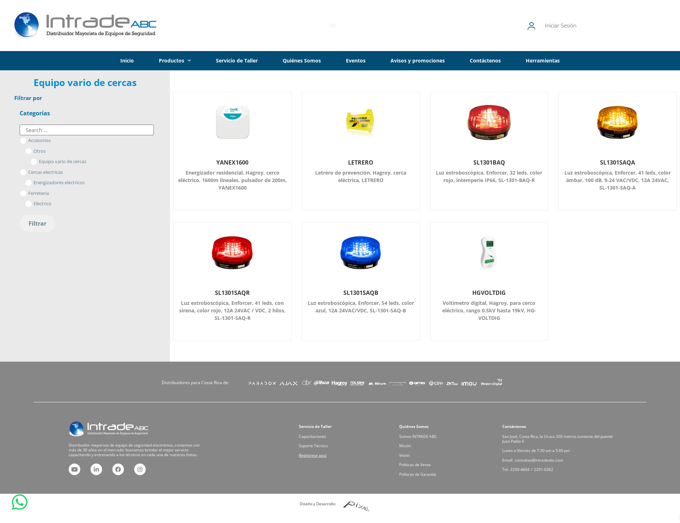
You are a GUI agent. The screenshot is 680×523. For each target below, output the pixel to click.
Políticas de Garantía (427, 464)
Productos (175, 60)
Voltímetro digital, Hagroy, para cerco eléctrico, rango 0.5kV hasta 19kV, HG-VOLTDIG (489, 310)
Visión (419, 452)
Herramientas (543, 60)
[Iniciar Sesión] (565, 25)
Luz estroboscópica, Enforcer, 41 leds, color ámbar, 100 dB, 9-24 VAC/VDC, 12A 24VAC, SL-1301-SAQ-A (617, 180)
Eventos (356, 60)
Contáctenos (485, 60)
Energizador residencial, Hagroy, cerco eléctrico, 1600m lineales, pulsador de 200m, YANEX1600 (232, 180)
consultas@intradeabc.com (547, 455)
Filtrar (37, 223)
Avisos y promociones (418, 60)
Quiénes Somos (302, 60)
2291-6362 (550, 461)
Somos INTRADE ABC (427, 441)
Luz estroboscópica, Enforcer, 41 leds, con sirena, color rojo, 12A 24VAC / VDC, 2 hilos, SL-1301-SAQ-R (232, 310)
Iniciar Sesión (595, 25)
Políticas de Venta (425, 458)
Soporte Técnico (324, 446)
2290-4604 (535, 461)
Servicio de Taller (237, 60)
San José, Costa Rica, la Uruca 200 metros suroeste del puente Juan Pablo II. (558, 442)
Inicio (127, 60)
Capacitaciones (323, 441)
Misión (419, 446)
